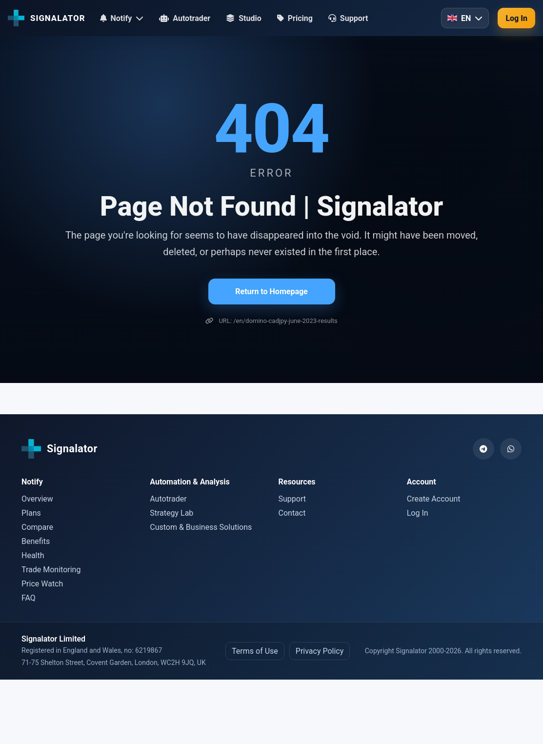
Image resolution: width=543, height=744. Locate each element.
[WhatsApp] (511, 449)
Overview (37, 498)
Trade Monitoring (50, 569)
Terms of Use (255, 651)
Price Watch (42, 583)
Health (32, 555)
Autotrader (168, 498)
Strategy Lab (171, 513)
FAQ (28, 598)
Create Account (434, 498)
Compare (37, 527)
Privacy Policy (320, 651)
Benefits (35, 541)
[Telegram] (483, 449)
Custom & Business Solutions (201, 527)
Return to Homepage (271, 291)
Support (292, 498)
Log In (516, 18)
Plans (31, 513)
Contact (292, 513)
